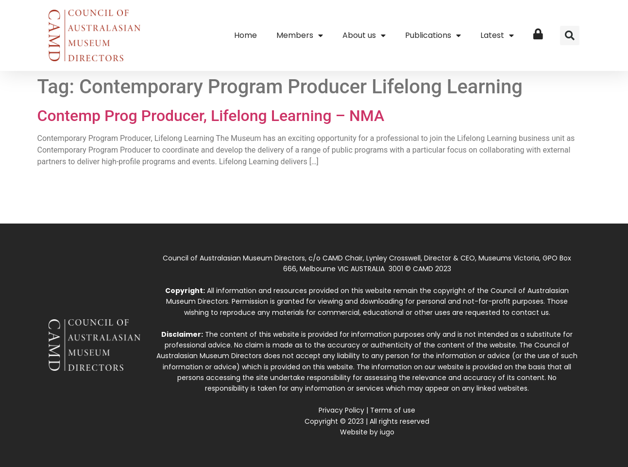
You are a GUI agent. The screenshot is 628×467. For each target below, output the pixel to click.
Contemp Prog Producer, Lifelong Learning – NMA (211, 115)
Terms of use (392, 410)
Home (245, 35)
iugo (387, 432)
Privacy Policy (341, 410)
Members (299, 35)
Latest (497, 35)
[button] (569, 35)
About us (364, 35)
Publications (433, 35)
